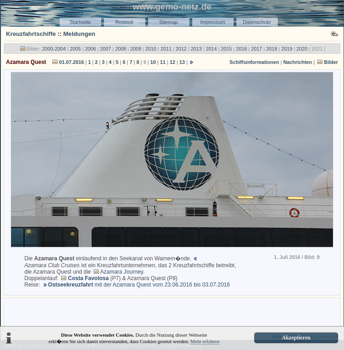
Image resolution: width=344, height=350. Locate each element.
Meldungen (79, 33)
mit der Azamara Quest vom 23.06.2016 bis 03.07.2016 (139, 284)
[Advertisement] (172, 313)
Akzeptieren (296, 337)
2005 (75, 49)
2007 (105, 49)
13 (182, 62)
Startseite (80, 22)
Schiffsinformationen (254, 62)
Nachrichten (297, 62)
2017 (256, 49)
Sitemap (168, 22)
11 (163, 62)
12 (172, 62)
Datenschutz (257, 22)
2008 (120, 49)
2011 (166, 49)
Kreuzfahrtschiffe (31, 33)
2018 (271, 49)
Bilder (331, 62)
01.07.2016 (71, 62)
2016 (241, 49)
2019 (286, 49)
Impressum (212, 22)
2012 (181, 49)
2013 (196, 49)
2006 (90, 49)
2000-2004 (54, 49)
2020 (302, 49)
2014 (211, 49)
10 (153, 62)
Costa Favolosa (88, 278)
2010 (150, 49)
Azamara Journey (121, 272)
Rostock (124, 22)
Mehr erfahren (204, 341)
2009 (135, 49)
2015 (226, 49)
